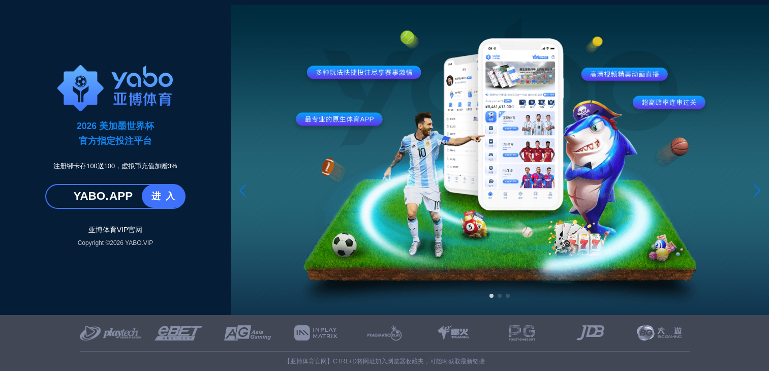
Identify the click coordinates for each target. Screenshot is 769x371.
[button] (243, 190)
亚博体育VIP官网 (115, 230)
